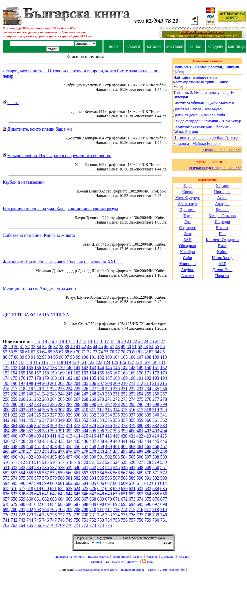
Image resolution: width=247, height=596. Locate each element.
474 (53, 451)
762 (6, 525)
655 (155, 493)
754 (108, 520)
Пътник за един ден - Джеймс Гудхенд (205, 137)
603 (77, 483)
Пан (222, 234)
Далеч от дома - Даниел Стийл (199, 115)
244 (61, 393)
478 (85, 451)
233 (140, 388)
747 (53, 520)
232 (132, 388)
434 (69, 441)
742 (14, 520)
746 (45, 520)
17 (106, 341)
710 (93, 509)
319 (155, 409)
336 (124, 415)
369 (53, 425)
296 (140, 404)
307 (61, 409)
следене (215, 46)
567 (124, 472)
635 (163, 488)
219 (29, 388)
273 (124, 399)
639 (29, 493)
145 (108, 367)
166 (108, 372)
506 (140, 457)
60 (22, 351)
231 (124, 388)
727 (61, 514)
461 (116, 446)
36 (50, 346)
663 (53, 499)
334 (108, 415)
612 (147, 483)
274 (132, 399)
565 (108, 472)
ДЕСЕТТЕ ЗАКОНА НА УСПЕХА (36, 314)
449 (21, 446)
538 (61, 467)
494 (45, 457)
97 (67, 357)
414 (77, 436)
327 (53, 415)
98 (72, 357)
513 (29, 462)
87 (10, 357)
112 (13, 362)
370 (61, 425)
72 (89, 351)
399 (124, 430)
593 (163, 478)
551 (163, 467)
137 (45, 367)
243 (53, 393)
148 (132, 367)
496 (61, 457)
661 (37, 499)
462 (124, 446)
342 (6, 420)
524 (116, 462)
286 (61, 404)
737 (140, 514)
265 (61, 399)
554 (21, 472)
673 (132, 499)
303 (29, 409)
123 (99, 362)
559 (61, 472)
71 (84, 351)
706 (61, 509)
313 (108, 409)
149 (140, 367)
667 (85, 499)
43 (89, 346)
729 (77, 514)
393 (77, 430)
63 (38, 351)
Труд (188, 216)
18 (112, 341)
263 (45, 399)
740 (163, 514)
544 (108, 467)
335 (116, 415)
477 (77, 451)
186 (100, 378)
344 (21, 420)
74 (100, 351)
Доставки (167, 556)
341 (163, 415)
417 (100, 436)
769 (61, 525)
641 (45, 493)
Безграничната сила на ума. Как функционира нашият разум (60, 208)
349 (61, 420)
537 (53, 467)
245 (69, 393)
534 (29, 467)
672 (124, 499)
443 (140, 441)
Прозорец (222, 191)
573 (6, 478)
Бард (188, 185)
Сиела (187, 191)
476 (69, 451)
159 (53, 372)
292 (108, 404)
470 (21, 451)
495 (53, 457)
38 (61, 346)
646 (85, 493)
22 (134, 341)
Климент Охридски (222, 240)
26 (157, 341)
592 (155, 478)
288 (77, 404)
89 (22, 357)
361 (155, 420)
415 (84, 436)
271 (108, 399)
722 (21, 514)
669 (100, 499)
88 (16, 357)
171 (147, 372)
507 (147, 457)
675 (147, 499)
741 (6, 520)
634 (155, 488)
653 (140, 493)
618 (29, 488)
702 (29, 509)
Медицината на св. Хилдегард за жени (39, 288)
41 (78, 346)
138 (53, 367)
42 (84, 346)
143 (93, 367)
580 (61, 478)
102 (100, 357)
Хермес (222, 185)
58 (10, 351)
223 (61, 388)
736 (132, 514)
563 (93, 472)
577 (37, 478)
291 (100, 404)
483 (124, 451)
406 (14, 436)
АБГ (222, 264)
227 (93, 388)
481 (108, 451)
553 (14, 472)
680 (21, 504)
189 (124, 378)
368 (45, 425)
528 (147, 462)
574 (14, 478)
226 (85, 388)
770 (69, 525)
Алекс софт (187, 204)
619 (37, 488)
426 (6, 441)
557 (45, 472)
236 (163, 388)
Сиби (187, 258)
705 (53, 509)
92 (38, 357)
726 (53, 514)
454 (61, 446)
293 (116, 404)
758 (140, 520)
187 (108, 378)
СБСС (152, 569)
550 (155, 467)
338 (140, 415)
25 (152, 341)
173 (163, 372)
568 (132, 472)
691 (108, 504)
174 (6, 378)
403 (155, 430)
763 (14, 525)
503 (116, 457)
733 (108, 514)
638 (21, 493)
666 (77, 499)
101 (93, 357)
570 (147, 472)
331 (85, 415)
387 (29, 430)
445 (155, 441)
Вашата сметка (98, 556)
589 (132, 478)
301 (14, 409)
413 (69, 436)
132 (6, 367)
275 (140, 399)
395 (93, 430)
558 (53, 472)
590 (140, 478)
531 (6, 467)
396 (100, 430)
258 (6, 399)
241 (37, 393)
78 (123, 351)
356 (116, 420)
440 (116, 441)
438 (100, 441)
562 (85, 472)
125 (114, 362)
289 (85, 404)
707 (69, 509)
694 (132, 504)
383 (163, 425)
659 (21, 499)
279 (6, 404)
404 (163, 430)
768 (53, 525)
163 (85, 372)
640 (37, 493)
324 (29, 415)
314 (116, 409)
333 (100, 415)
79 (128, 351)
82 (146, 351)
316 (131, 409)
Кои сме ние (114, 561)
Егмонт (222, 228)
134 (21, 367)
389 (45, 430)
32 (27, 346)
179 (45, 378)
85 (162, 351)
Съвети (137, 556)
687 (77, 504)
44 (95, 346)
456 (77, 446)
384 (6, 430)
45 (100, 346)
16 (101, 341)
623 (69, 488)
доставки (175, 46)
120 (75, 362)
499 (85, 457)
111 (6, 362)
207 (100, 383)
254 (140, 393)
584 (93, 478)
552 (6, 472)
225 (77, 388)
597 (29, 483)
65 (50, 351)
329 (69, 415)
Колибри (187, 252)
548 (140, 467)
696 (147, 504)
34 (38, 346)
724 (37, 514)
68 (67, 351)
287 (69, 404)
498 (77, 457)
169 (132, 372)
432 (53, 441)
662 (45, 499)
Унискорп (187, 264)
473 (45, 451)
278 (163, 399)
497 (69, 457)
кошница (236, 46)
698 (163, 504)
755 (116, 520)
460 (108, 446)
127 (130, 362)
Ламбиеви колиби (172, 569)
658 (14, 499)
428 (21, 441)
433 (61, 441)
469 (14, 451)
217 (14, 388)
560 (69, 472)
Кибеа (222, 252)
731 (93, 514)
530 (163, 462)
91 (33, 357)
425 (163, 436)
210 (124, 383)
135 (29, 367)
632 (140, 488)
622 (61, 488)
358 (132, 420)
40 (72, 346)
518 (69, 462)
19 (118, 341)
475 (61, 451)
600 (53, 483)
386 (21, 430)
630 (124, 488)
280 (14, 404)
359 (140, 420)
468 (6, 451)
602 (69, 483)
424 (155, 436)
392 (69, 430)
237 (6, 393)
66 (56, 351)
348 (53, 420)
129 (146, 362)
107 (140, 357)
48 (117, 346)
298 (155, 404)
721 (14, 514)
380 (140, 425)
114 (29, 362)
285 (53, 404)
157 (37, 372)
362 (163, 420)
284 (45, 404)
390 (53, 430)
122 (91, 362)
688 (85, 504)
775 (108, 525)
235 (155, 388)
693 (124, 504)
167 (116, 372)
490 (14, 457)
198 (29, 383)
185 (93, 378)
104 (116, 357)
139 (61, 367)
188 (116, 378)
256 (155, 393)
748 (61, 520)
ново (113, 46)
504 (124, 457)
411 (53, 436)
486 (147, 451)
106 (132, 357)
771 (77, 525)
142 (85, 367)
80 (134, 351)
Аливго (187, 276)
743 (21, 520)
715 (131, 509)
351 (77, 420)
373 (85, 425)
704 (45, 509)
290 (93, 404)
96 (61, 357)
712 (108, 509)
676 (155, 499)
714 (124, 509)
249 (100, 393)
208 (108, 383)
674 (140, 499)
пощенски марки (132, 569)
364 (14, 425)
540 (77, 467)
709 (85, 509)
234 (147, 388)
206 (93, 383)
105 (124, 357)
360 (147, 420)
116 (44, 362)
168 (124, 372)
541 (85, 467)
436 (85, 441)
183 (77, 378)
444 (147, 441)
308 (69, 409)
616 (14, 488)
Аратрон (222, 204)
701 (21, 509)
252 (124, 393)
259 (14, 399)
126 (122, 362)
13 (84, 341)
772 (85, 525)
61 (27, 351)
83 (151, 351)
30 (16, 346)
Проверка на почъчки (69, 556)
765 (29, 525)
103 (108, 357)
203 (69, 383)
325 (37, 415)
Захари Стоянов (222, 216)
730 (85, 514)
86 (5, 357)
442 (132, 441)
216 (6, 388)
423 (147, 436)
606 (100, 483)
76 (112, 351)
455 (69, 446)
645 (77, 493)
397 (108, 430)
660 (29, 499)
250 (108, 393)
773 (93, 525)
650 (116, 493)
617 (21, 488)
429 (29, 441)
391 (61, 430)
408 (29, 436)
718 (155, 509)
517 (61, 462)
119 (67, 362)
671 (116, 499)
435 (77, 441)
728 (69, 514)
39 (67, 346)
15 (95, 341)
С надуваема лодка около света (95, 569)
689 (93, 504)
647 (93, 493)
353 (93, 420)
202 (61, 383)
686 (69, 504)
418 (108, 436)
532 (14, 467)
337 (132, 415)
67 (61, 351)
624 (77, 488)
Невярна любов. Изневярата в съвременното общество (60, 155)
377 (116, 425)
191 (140, 378)
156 (29, 372)
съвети (133, 46)
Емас (222, 246)
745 (37, 520)
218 (21, 388)
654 (147, 493)
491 (21, 457)
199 (37, 383)
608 (116, 483)
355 (108, 420)
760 (155, 520)
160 (61, 372)
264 (53, 399)
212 (139, 383)
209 (116, 383)
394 (85, 430)
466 (155, 446)
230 (116, 388)
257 (163, 393)
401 (140, 430)
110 (163, 357)
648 (100, 493)
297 (147, 404)
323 (21, 415)
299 (163, 404)
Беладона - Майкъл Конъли (196, 143)
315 (124, 409)
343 (14, 420)
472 (37, 451)
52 (140, 346)
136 (37, 367)
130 (154, 362)
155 (21, 372)
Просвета (188, 210)
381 (147, 425)
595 (14, 483)
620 (45, 488)
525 (124, 462)
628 (108, 488)
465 (147, 446)
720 (6, 514)
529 (155, 462)
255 (147, 393)
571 (155, 472)
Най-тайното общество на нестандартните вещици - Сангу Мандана (200, 82)
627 (100, 488)
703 (37, 509)
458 (93, 446)
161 (69, 372)
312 (100, 409)
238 (14, 393)
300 (6, 409)
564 (100, 472)
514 (37, 462)
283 (37, 404)
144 (100, 367)
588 (124, 478)
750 (77, 520)
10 (67, 341)
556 (37, 472)
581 (69, 478)
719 (163, 509)
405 (6, 436)
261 (29, 399)
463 (132, 446)
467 (163, 446)
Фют (187, 234)
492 (29, 457)
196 (14, 383)
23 (140, 341)
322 (14, 415)
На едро (183, 556)
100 (85, 357)
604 (85, 483)
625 (85, 488)
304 (37, 409)
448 (14, 446)
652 (132, 493)
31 (22, 346)
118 (59, 362)
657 (6, 499)
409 (37, 436)
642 (53, 493)
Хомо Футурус (187, 197)
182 (69, 378)
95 (56, 357)
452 (45, 446)
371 (69, 425)
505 (132, 457)
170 (140, 372)
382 (155, 425)
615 (6, 488)
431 (45, 441)
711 (100, 509)
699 (6, 509)
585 (100, 478)
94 (50, 357)
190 (132, 378)
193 (155, 378)
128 (138, 362)
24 (146, 341)
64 (44, 351)
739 (155, 514)
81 (140, 351)
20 (123, 341)
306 (53, 409)
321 (6, 415)
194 (163, 378)
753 (100, 520)
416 (92, 436)
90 (27, 357)
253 (132, 393)
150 (147, 367)
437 (93, 441)
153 (6, 372)
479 (93, 451)
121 (83, 362)
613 (155, 483)
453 (53, 446)
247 (85, 393)
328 (61, 415)
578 (45, 478)
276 (147, 399)
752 (93, 520)
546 (124, 467)
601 (61, 483)
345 (29, 420)
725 (45, 514)
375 (100, 425)
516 (53, 462)
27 (163, 341)
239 (21, 393)
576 (29, 478)
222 (53, 388)
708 (77, 509)
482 (116, 451)
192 (147, 378)
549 (147, 467)
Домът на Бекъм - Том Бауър (197, 109)
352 (85, 420)
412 (61, 436)
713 (116, 509)
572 (163, 472)
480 (100, 451)
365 (21, 425)
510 (6, 462)
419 (116, 436)
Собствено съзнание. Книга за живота (39, 235)
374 (93, 425)
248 (93, 393)
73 (95, 351)
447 (6, 446)
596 (21, 483)
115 (37, 362)
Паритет (222, 276)
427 (14, 441)
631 (132, 488)
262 (37, 399)
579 (53, 478)
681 (29, 504)
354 (100, 420)
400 (132, 430)
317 (139, 409)
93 (44, 357)
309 (77, 409)
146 (116, 367)
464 (140, 446)
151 (155, 367)
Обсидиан (187, 246)
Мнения (96, 561)
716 (139, 509)
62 (33, 351)
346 (37, 420)
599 (45, 483)
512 (21, 462)
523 (108, 462)
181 (61, 378)
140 (69, 367)
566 (116, 472)
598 (37, 483)
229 (108, 388)
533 (21, 467)
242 (45, 393)
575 (21, 478)
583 (85, 478)
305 (45, 409)
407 (21, 436)
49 (123, 346)
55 (157, 346)
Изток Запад (222, 258)
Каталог (152, 556)
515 (45, 462)
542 (93, 467)
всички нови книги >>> (221, 149)
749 (69, 520)
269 (93, 399)
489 (6, 457)
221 (45, 388)
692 (116, 504)
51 (134, 346)
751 (85, 520)
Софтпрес (187, 228)
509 (163, 457)
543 (100, 467)
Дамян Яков (222, 270)
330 (77, 415)
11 (73, 341)
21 (129, 341)
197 (21, 383)
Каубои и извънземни (23, 182)
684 (53, 504)
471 (29, 451)
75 (106, 351)
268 (85, 399)
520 (84, 462)
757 (132, 520)
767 (45, 525)
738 (147, 514)
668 (93, 499)
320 (163, 409)
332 (93, 415)
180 (53, 378)
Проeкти (132, 561)
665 (69, 499)
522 (100, 462)
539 (69, 467)
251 (116, 393)
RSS (147, 561)
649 (108, 493)
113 (21, 362)
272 (116, 399)
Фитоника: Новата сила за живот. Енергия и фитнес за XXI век (63, 261)
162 (77, 372)
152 (163, 367)
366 (29, 425)
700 (14, 509)
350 (69, 420)
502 (108, 457)
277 (155, 399)
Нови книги (120, 556)
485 (140, 451)
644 (69, 493)
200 (45, 383)
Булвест (222, 210)
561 (77, 472)
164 (93, 372)
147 (124, 367)
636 (6, 493)
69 (72, 351)
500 (93, 457)
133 (14, 367)
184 (85, 378)
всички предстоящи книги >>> (215, 167)
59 (16, 351)
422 (139, 436)
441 (124, 441)
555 (29, 472)
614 (163, 483)
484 (132, 451)
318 (147, 409)
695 (140, 504)
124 (107, 362)
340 (155, 415)
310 (85, 409)
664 (61, 499)
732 (100, 514)
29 (10, 346)
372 (77, 425)
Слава (13, 102)
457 (85, 446)
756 (124, 520)
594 (6, 483)
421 (131, 436)
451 (37, 446)
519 (77, 462)
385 (14, 430)
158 (45, 372)
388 (37, 430)
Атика (222, 197)
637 (14, 493)
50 (128, 346)
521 (92, 462)
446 (163, 441)
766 (37, 525)
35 (44, 346)
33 (33, 346)
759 (147, 520)
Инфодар (222, 222)
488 (163, 451)
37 (56, 346)
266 (69, 399)
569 (140, 472)
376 (108, 425)
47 (112, 346)
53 (146, 346)
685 (61, 504)
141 (77, 367)
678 (6, 504)
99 (78, 357)
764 (21, 525)
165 (100, 372)
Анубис (187, 270)
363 (6, 425)
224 (69, 388)
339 (147, 415)
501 (100, 457)
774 (100, 525)
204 (77, 383)
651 (124, 493)
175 (14, 378)
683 (45, 504)
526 (131, 462)
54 (151, 346)
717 (147, 509)
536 (45, 467)
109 (155, 357)
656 (163, 493)
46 (106, 346)
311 (93, 409)
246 (77, 393)
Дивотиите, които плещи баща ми (40, 129)
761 (163, 520)
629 (116, 488)
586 (108, 478)
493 (37, 457)
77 (117, 351)
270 (100, 399)
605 (93, 483)
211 (132, 383)
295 (132, 404)
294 (124, 404)
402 (147, 430)
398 (116, 430)
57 (5, 351)
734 (116, 514)
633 (147, 488)
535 (37, 467)
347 (45, 420)
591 (147, 478)
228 (100, 388)
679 (14, 504)
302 (21, 409)
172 (155, 372)
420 (124, 436)
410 (45, 436)
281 (21, 404)
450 (29, 446)
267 (77, 399)
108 (147, 357)
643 (61, 493)
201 (53, 383)
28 (5, 346)
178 (37, 378)
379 (132, 425)
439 (108, 441)
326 (45, 415)
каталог (154, 46)
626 (93, 488)
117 (52, 362)
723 (29, 514)
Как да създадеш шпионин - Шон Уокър (207, 121)
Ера (187, 222)
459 (100, 446)
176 (21, 378)
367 (37, 425)
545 (116, 467)
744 (29, 520)
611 (140, 483)
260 (21, 399)
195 (6, 383)
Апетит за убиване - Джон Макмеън (203, 103)
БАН (188, 240)
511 (14, 462)
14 (90, 341)
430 (37, 441)
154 (14, 372)
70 (78, 351)
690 (100, 504)
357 (124, 420)
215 (163, 383)
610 (132, 483)
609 (124, 483)
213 (147, 383)
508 (155, 457)
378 (124, 425)
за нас (195, 46)
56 (162, 346)
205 (85, 383)
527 (139, 462)
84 (157, 351)
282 (29, 404)
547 (132, 467)
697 (155, 504)
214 (155, 383)
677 (163, 499)
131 (161, 362)
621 (53, 488)
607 (108, 483)
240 (29, 393)
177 (29, 378)
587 (116, 478)
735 (124, 514)
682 (37, 504)
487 (155, 451)
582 (77, 478)
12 (78, 341)
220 (37, 388)
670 (108, 499)
